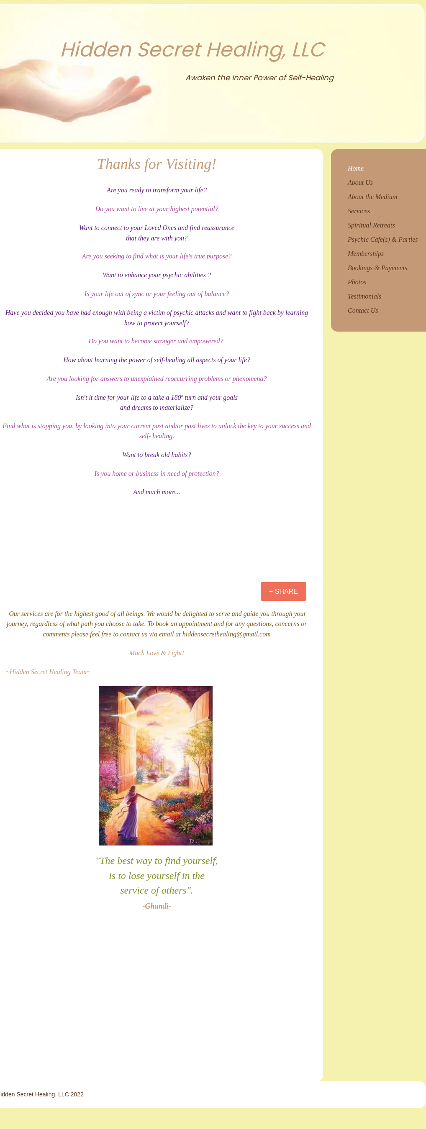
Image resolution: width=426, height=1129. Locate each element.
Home (356, 168)
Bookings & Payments (377, 267)
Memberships (366, 253)
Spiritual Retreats (371, 225)
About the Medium (372, 196)
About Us (360, 182)
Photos (357, 282)
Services (359, 211)
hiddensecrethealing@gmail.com (226, 634)
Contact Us (363, 310)
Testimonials (364, 296)
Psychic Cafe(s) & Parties (383, 239)
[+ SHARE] (283, 591)
